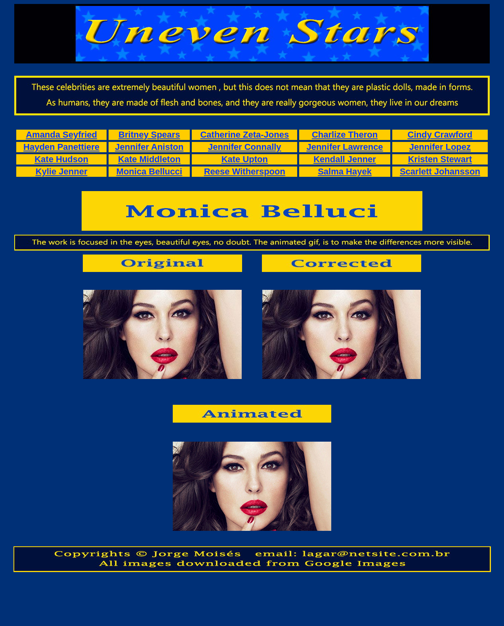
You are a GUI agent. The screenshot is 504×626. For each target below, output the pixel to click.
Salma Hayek (345, 171)
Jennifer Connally (244, 147)
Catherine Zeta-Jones (244, 135)
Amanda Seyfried (61, 135)
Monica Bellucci (149, 171)
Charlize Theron (345, 135)
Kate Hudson (61, 159)
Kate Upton (244, 159)
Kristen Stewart (440, 159)
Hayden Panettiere (61, 147)
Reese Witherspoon (244, 171)
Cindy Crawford (440, 135)
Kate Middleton (149, 159)
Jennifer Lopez (440, 147)
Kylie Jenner (62, 171)
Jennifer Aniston (149, 147)
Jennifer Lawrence (344, 147)
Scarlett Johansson (440, 171)
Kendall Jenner (344, 159)
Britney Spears (149, 135)
